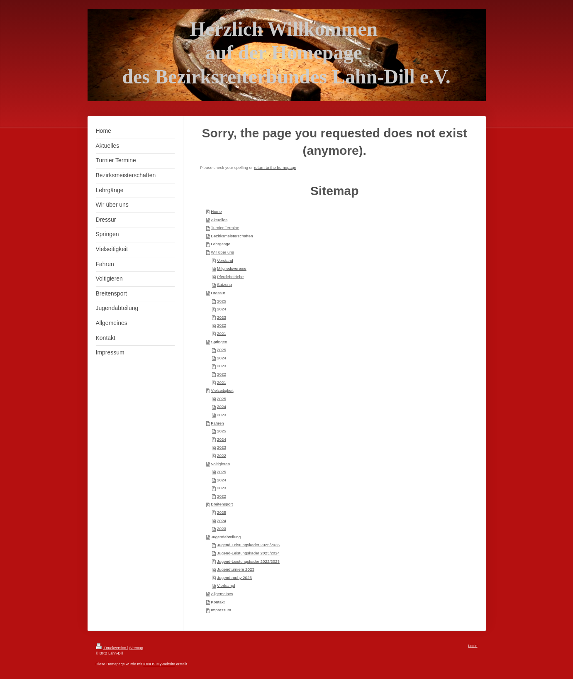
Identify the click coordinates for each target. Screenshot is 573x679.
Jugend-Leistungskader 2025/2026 (248, 544)
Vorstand (225, 260)
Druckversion (111, 648)
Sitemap (136, 648)
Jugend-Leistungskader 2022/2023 (248, 561)
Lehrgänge (220, 244)
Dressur (218, 293)
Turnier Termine (225, 227)
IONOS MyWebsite (159, 664)
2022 (221, 325)
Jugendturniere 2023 (235, 569)
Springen (219, 342)
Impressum (221, 610)
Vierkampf (226, 585)
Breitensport (222, 504)
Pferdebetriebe (230, 276)
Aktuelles (219, 219)
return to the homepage (275, 167)
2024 (221, 309)
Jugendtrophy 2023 (234, 577)
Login (472, 646)
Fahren (217, 423)
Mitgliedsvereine (231, 268)
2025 (221, 301)
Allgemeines (222, 593)
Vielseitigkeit (222, 390)
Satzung (224, 284)
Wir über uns (222, 252)
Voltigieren (220, 464)
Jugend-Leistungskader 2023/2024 (248, 553)
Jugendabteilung (226, 537)
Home (216, 211)
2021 (221, 333)
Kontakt (217, 602)
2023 (221, 317)
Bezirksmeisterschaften (232, 236)
